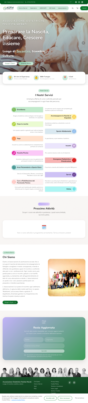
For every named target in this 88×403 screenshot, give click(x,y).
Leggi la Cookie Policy (18, 400)
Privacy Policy (55, 381)
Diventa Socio (26, 63)
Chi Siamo (37, 381)
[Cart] (77, 8)
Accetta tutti (50, 398)
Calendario (33, 8)
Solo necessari (65, 398)
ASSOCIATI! (43, 8)
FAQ (35, 388)
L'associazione (63, 8)
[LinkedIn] (82, 2)
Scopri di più (10, 302)
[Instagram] (79, 2)
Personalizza (79, 398)
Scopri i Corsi (10, 63)
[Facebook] (76, 2)
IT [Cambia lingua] (71, 2)
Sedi (35, 386)
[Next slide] (83, 43)
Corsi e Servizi (23, 8)
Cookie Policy (55, 384)
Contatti (53, 393)
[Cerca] (73, 8)
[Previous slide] (5, 43)
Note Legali (54, 388)
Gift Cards (52, 8)
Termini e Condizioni (57, 386)
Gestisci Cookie (55, 391)
